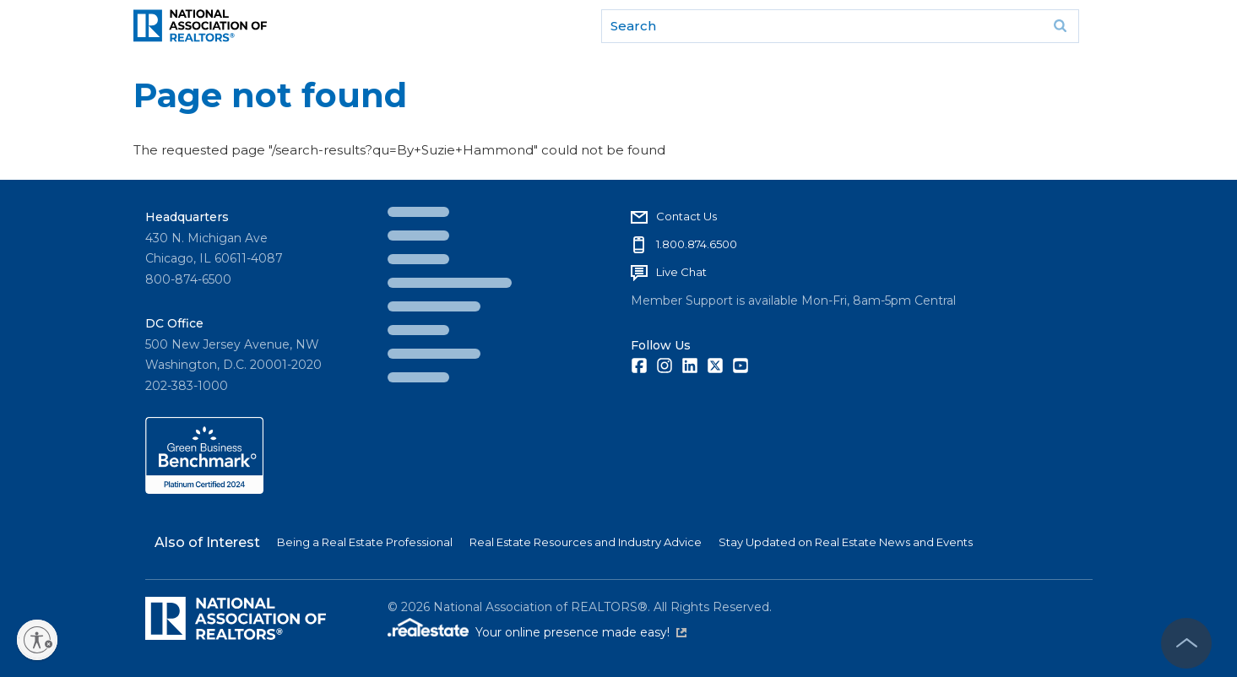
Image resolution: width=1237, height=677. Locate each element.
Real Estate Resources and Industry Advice (585, 542)
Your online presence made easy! (580, 632)
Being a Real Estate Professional (365, 542)
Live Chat (681, 272)
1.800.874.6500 (696, 244)
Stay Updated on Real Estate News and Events (846, 542)
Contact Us (686, 216)
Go (1060, 26)
